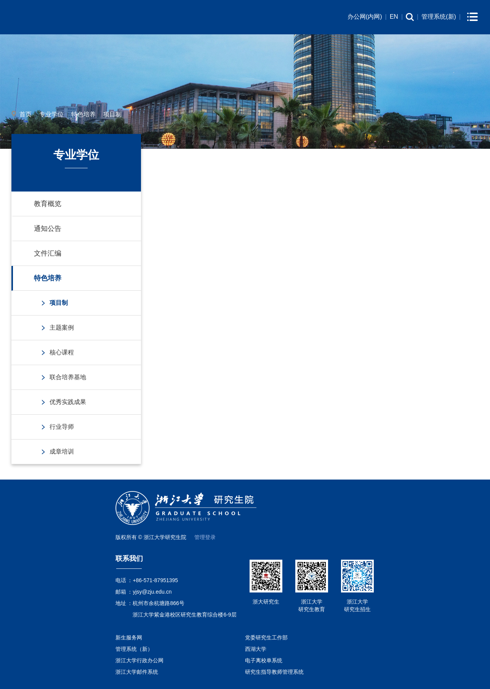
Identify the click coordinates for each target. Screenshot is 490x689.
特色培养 (83, 114)
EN (394, 16)
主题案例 (62, 327)
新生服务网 (128, 637)
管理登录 (205, 537)
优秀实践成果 (68, 402)
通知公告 (47, 228)
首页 (25, 114)
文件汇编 (47, 253)
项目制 (112, 114)
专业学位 (51, 114)
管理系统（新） (134, 649)
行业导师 (62, 426)
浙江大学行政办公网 (139, 660)
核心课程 (62, 352)
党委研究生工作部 (266, 637)
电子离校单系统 (263, 660)
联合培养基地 (68, 377)
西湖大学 (255, 649)
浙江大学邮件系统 (136, 672)
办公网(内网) (364, 16)
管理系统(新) (438, 16)
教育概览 (47, 204)
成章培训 (62, 451)
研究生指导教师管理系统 (274, 672)
